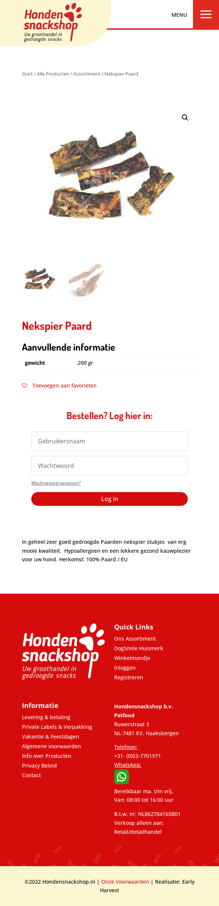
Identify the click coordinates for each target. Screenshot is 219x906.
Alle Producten (53, 73)
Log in (109, 499)
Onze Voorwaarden (125, 881)
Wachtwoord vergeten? (56, 483)
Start (27, 73)
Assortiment (86, 73)
